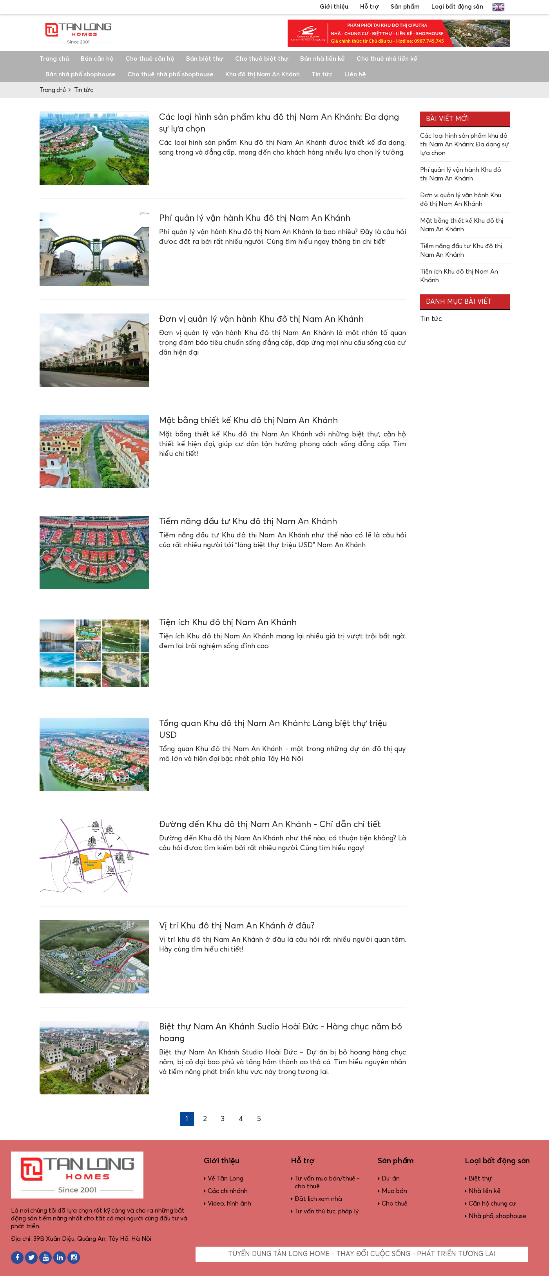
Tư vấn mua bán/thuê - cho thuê (327, 1182)
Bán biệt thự (204, 59)
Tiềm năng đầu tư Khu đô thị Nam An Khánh (248, 521)
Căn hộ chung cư (492, 1203)
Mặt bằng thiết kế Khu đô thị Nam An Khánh (248, 420)
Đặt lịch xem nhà (318, 1199)
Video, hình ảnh (229, 1203)
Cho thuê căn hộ (149, 59)
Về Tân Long (225, 1178)
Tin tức (322, 74)
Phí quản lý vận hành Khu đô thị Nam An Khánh (254, 218)
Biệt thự (480, 1178)
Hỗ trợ (369, 7)
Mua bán (394, 1191)
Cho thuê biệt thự (261, 59)
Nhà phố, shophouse (497, 1216)
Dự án (391, 1178)
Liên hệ (355, 74)
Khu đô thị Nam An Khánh (262, 74)
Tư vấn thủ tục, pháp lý (327, 1211)
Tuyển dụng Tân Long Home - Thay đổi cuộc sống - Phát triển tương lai (362, 1254)
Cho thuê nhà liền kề (387, 59)
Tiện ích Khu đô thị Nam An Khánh (228, 622)
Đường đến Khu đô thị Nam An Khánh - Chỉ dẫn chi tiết (270, 824)
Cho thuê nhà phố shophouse (170, 74)
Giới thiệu (334, 7)
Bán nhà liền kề (322, 59)
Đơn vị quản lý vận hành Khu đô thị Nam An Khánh (262, 319)
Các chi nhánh (228, 1191)
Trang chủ (54, 59)
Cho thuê (395, 1203)
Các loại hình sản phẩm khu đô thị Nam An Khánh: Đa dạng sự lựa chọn (464, 144)
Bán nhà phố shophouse (80, 74)
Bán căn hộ (97, 59)
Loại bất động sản (457, 7)
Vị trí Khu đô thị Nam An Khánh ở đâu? (237, 926)
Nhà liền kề (484, 1191)
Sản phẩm (405, 7)
